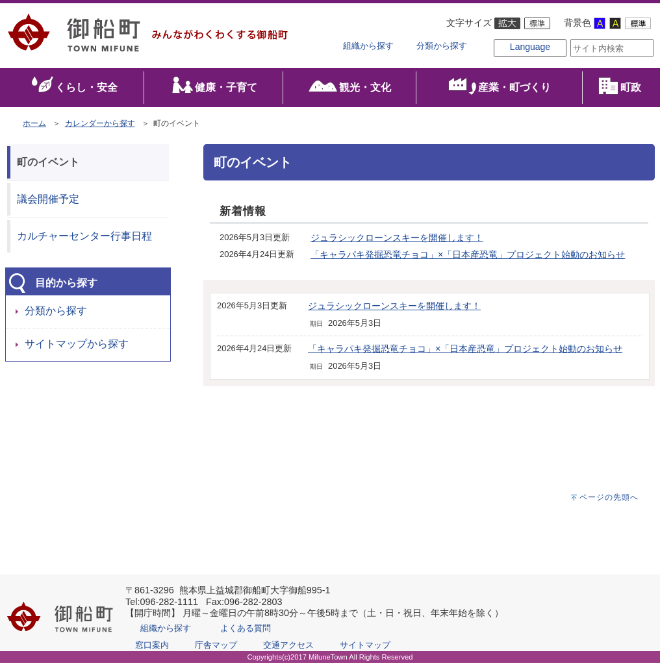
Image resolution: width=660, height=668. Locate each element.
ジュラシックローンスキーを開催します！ (397, 243)
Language (509, 60)
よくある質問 (245, 633)
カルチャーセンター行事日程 (84, 241)
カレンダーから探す (100, 128)
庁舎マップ (216, 650)
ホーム (34, 128)
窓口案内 (152, 650)
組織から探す (368, 46)
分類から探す (441, 46)
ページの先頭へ (609, 502)
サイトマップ (365, 650)
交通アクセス (288, 650)
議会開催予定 (48, 204)
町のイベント (48, 167)
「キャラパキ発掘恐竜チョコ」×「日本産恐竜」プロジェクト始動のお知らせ (468, 260)
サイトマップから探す (77, 349)
